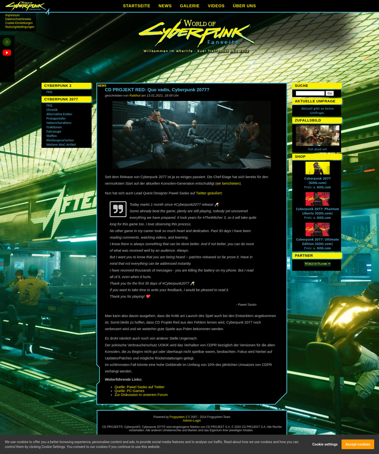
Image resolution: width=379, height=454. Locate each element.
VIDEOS (216, 6)
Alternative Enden (59, 114)
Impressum (12, 15)
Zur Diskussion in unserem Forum (141, 395)
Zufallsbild (308, 120)
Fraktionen (54, 127)
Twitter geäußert (209, 193)
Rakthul (135, 95)
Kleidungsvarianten (60, 140)
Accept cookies (357, 444)
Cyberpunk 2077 (61, 99)
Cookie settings (325, 444)
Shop (300, 157)
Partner (304, 255)
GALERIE (190, 6)
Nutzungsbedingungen (19, 27)
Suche (301, 86)
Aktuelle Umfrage (315, 101)
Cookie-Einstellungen (19, 23)
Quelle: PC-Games (129, 391)
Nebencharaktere (58, 123)
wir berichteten (228, 183)
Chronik (52, 109)
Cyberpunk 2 (58, 86)
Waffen (51, 136)
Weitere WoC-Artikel (61, 144)
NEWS (165, 6)
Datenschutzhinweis (18, 19)
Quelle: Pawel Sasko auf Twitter (140, 387)
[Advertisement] (192, 70)
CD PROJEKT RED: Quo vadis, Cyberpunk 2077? (157, 89)
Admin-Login (192, 420)
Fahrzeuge (53, 131)
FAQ (49, 92)
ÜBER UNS (244, 6)
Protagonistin (56, 118)
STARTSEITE (136, 6)
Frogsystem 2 (178, 417)
